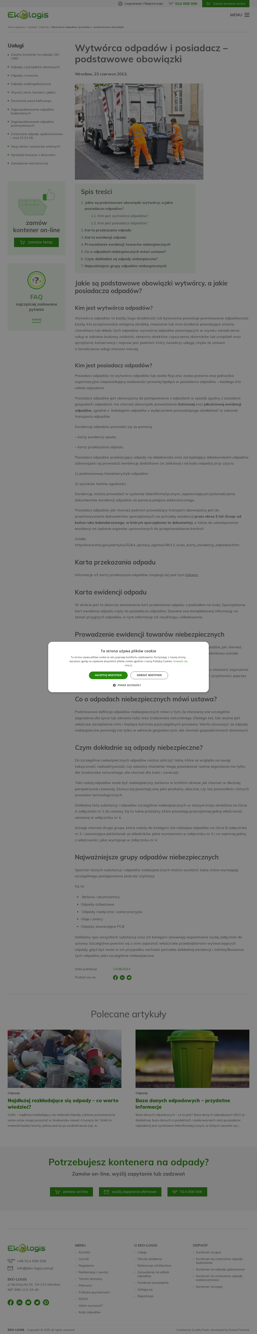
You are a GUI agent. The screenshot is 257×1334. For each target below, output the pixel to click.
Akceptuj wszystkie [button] (108, 675)
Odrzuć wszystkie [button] (149, 675)
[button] (128, 685)
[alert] (128, 667)
